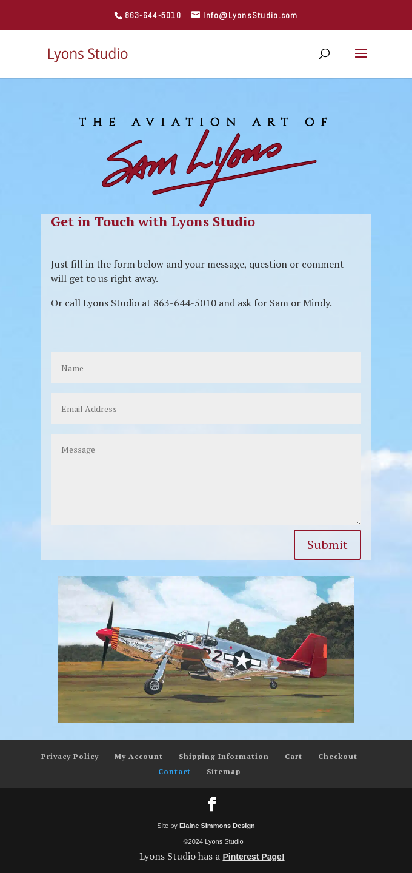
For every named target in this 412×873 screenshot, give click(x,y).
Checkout (337, 756)
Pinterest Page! (253, 856)
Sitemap (224, 771)
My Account (139, 756)
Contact (174, 771)
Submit (327, 544)
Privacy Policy (70, 756)
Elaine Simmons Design (217, 825)
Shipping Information (224, 756)
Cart (293, 756)
